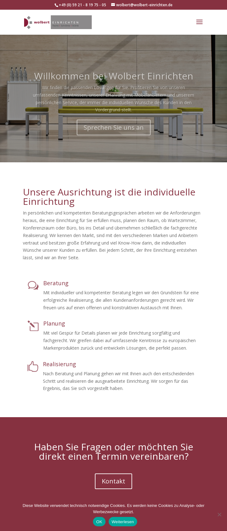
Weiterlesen (123, 521)
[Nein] (219, 514)
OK (99, 521)
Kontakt (113, 481)
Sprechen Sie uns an (114, 134)
